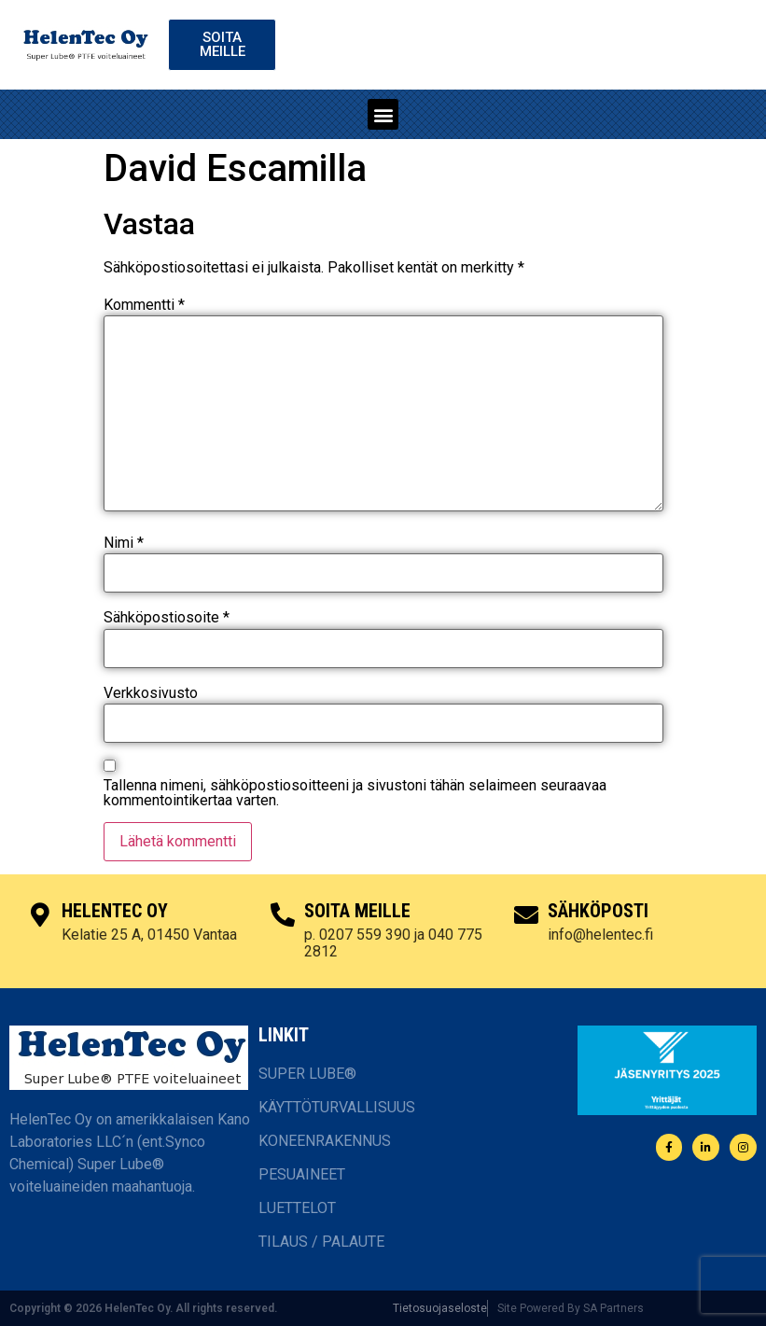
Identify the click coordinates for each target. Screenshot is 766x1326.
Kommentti (144, 305)
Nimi (124, 543)
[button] (383, 114)
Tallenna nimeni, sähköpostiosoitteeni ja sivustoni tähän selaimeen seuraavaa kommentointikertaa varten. (355, 793)
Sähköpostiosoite (167, 617)
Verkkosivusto (151, 693)
